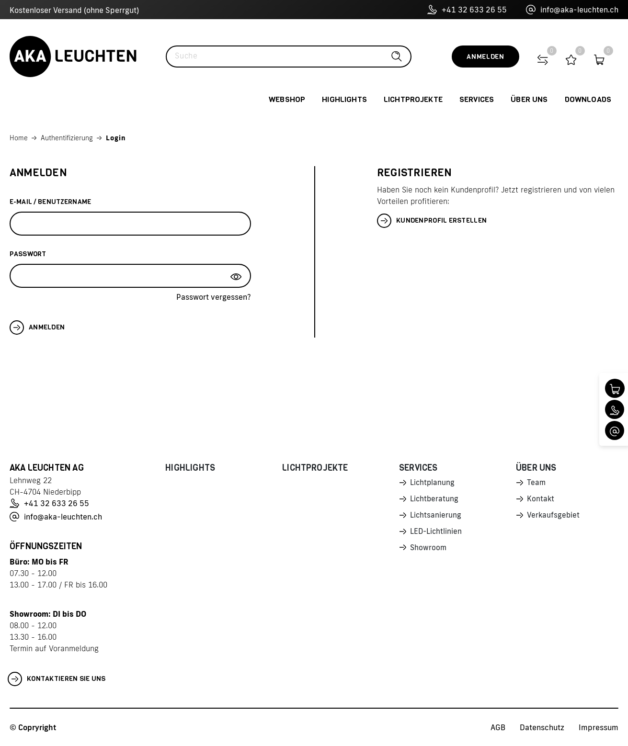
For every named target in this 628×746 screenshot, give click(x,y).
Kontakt (541, 500)
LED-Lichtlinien (436, 533)
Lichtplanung (433, 483)
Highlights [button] (344, 99)
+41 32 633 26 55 (467, 9)
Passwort (28, 254)
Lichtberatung (434, 500)
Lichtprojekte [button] (413, 99)
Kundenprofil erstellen (432, 221)
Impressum (598, 727)
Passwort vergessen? (213, 297)
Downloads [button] (588, 99)
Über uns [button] (529, 99)
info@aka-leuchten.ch (572, 9)
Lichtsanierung (436, 516)
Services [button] (476, 99)
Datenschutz (542, 727)
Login (116, 138)
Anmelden (485, 56)
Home (19, 138)
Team (536, 483)
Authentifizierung (67, 138)
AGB (498, 727)
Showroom (428, 550)
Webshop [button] (287, 99)
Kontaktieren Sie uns (57, 679)
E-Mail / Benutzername (50, 201)
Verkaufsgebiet (554, 516)
